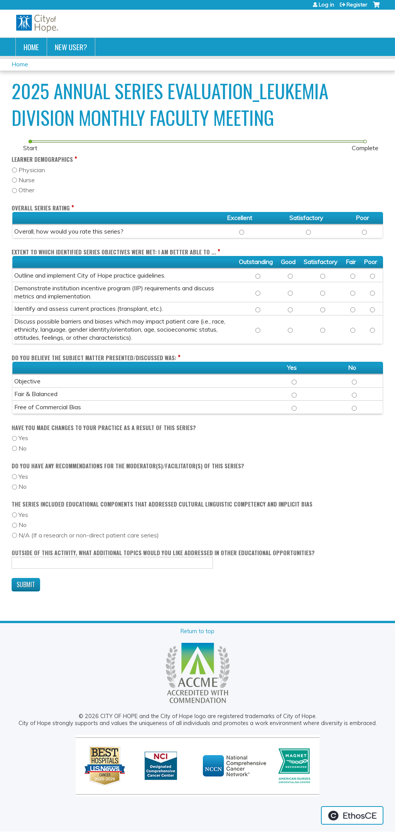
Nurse (27, 180)
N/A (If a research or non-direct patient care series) (89, 535)
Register (356, 4)
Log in (326, 4)
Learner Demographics (42, 159)
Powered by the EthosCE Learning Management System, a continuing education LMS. (352, 815)
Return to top (197, 631)
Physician (32, 170)
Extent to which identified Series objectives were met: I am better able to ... (114, 252)
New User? (71, 47)
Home (31, 47)
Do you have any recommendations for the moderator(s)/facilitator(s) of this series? (128, 466)
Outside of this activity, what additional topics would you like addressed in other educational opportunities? (163, 553)
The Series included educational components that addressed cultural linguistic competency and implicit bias (162, 504)
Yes (23, 438)
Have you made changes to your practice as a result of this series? (104, 428)
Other (26, 190)
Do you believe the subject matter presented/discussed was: (94, 358)
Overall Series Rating (41, 208)
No (23, 448)
